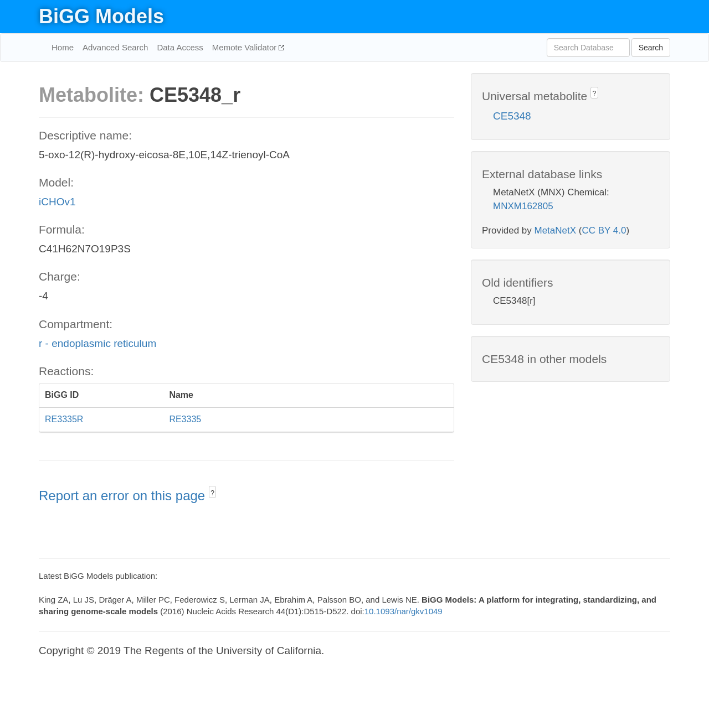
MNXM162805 (523, 206)
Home (63, 47)
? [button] (212, 493)
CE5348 (512, 116)
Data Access (180, 47)
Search (651, 47)
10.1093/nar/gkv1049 (403, 611)
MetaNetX (556, 230)
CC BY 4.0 (604, 230)
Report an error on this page (124, 495)
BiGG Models (101, 16)
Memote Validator (245, 47)
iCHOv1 (57, 202)
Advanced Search (115, 47)
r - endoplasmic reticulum (97, 343)
